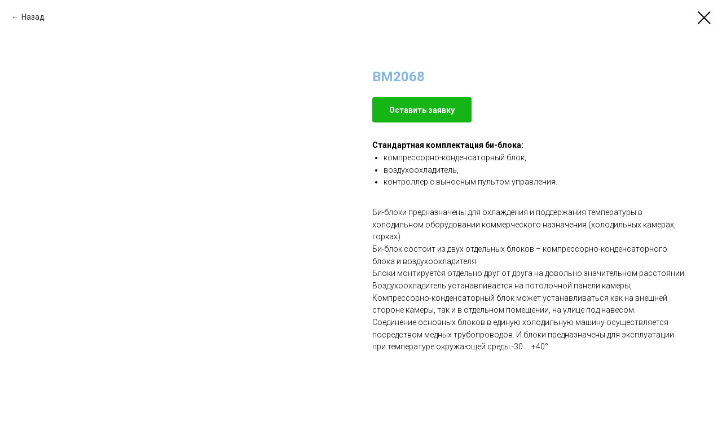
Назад (33, 16)
